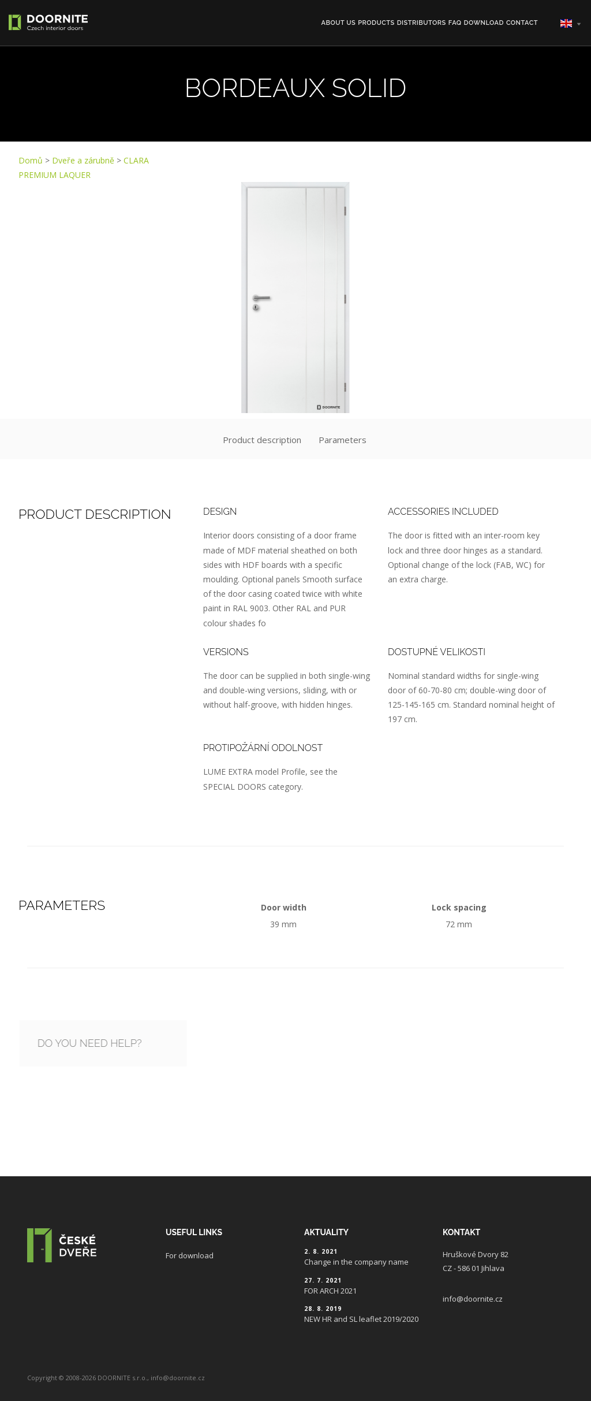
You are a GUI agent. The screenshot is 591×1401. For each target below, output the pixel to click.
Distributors (421, 23)
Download (484, 23)
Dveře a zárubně (83, 160)
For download (190, 1255)
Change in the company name (356, 1262)
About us (338, 23)
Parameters (342, 439)
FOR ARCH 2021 (330, 1290)
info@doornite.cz (473, 1299)
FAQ (455, 23)
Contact (522, 23)
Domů (30, 160)
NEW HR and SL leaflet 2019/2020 (361, 1319)
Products (376, 23)
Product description (262, 439)
